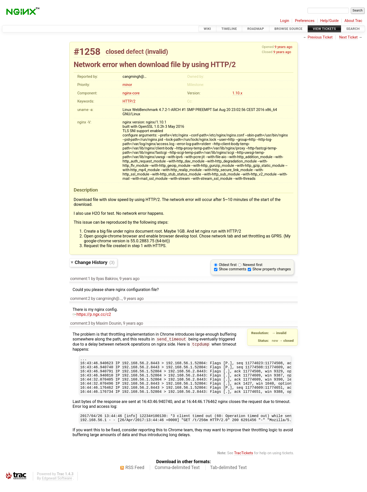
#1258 (87, 51)
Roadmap (255, 29)
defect (135, 51)
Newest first (253, 265)
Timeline (229, 29)
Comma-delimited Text (177, 477)
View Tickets (324, 29)
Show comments (232, 269)
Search (353, 29)
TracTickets (243, 462)
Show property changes (272, 269)
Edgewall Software (57, 488)
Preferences (304, 21)
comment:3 (80, 323)
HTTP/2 (129, 101)
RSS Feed (134, 477)
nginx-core (131, 93)
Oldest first (228, 265)
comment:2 (80, 298)
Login (284, 21)
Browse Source (288, 29)
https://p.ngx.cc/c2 (92, 314)
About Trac (353, 21)
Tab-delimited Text (228, 477)
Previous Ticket (320, 37)
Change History (94, 262)
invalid (156, 51)
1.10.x (237, 93)
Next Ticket (348, 37)
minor (127, 85)
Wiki (207, 29)
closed (115, 51)
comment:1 (80, 278)
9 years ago (283, 47)
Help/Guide (329, 21)
